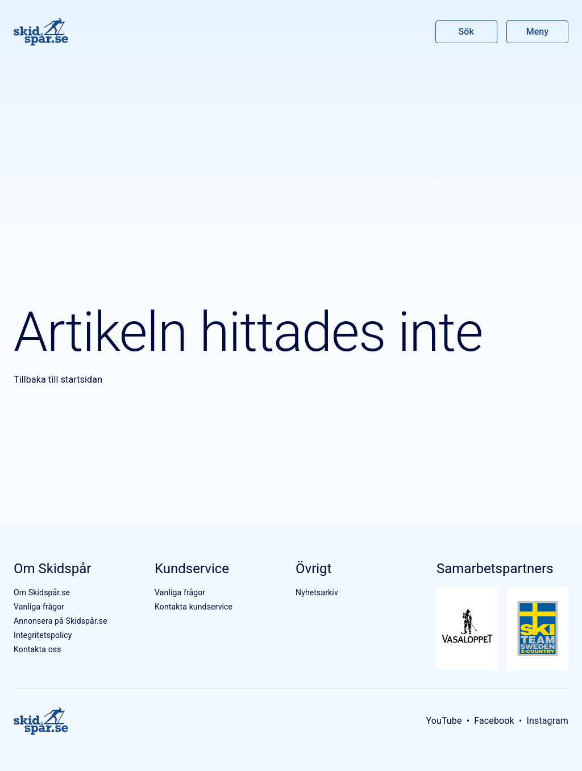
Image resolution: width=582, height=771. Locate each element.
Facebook (494, 720)
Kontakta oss (37, 649)
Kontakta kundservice (193, 606)
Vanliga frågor (39, 606)
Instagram (547, 720)
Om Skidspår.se (42, 592)
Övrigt (313, 569)
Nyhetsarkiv (317, 592)
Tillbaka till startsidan (58, 379)
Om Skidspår (52, 569)
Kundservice (192, 569)
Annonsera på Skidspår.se (60, 620)
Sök (467, 31)
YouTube (444, 720)
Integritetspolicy (43, 635)
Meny (537, 31)
